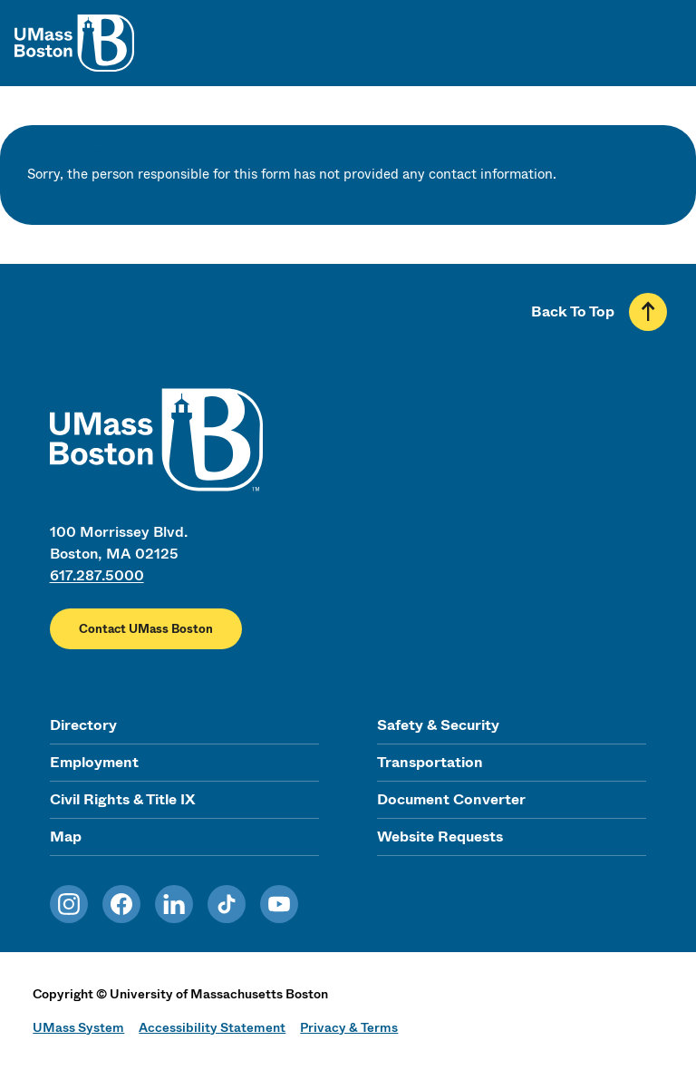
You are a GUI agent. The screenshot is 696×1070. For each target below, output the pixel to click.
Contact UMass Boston (146, 628)
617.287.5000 (97, 575)
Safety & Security (438, 725)
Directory (83, 725)
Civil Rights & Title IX (122, 799)
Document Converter (451, 799)
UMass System (78, 1027)
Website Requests (440, 836)
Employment (94, 762)
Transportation (430, 762)
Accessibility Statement (212, 1027)
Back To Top (572, 311)
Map (66, 836)
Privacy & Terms (349, 1027)
